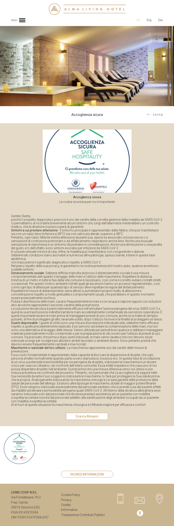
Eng (149, 20)
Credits (66, 505)
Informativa (69, 510)
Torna (158, 114)
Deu (160, 20)
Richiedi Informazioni (87, 474)
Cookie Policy (70, 495)
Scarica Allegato (87, 416)
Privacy (66, 500)
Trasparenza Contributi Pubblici (83, 515)
